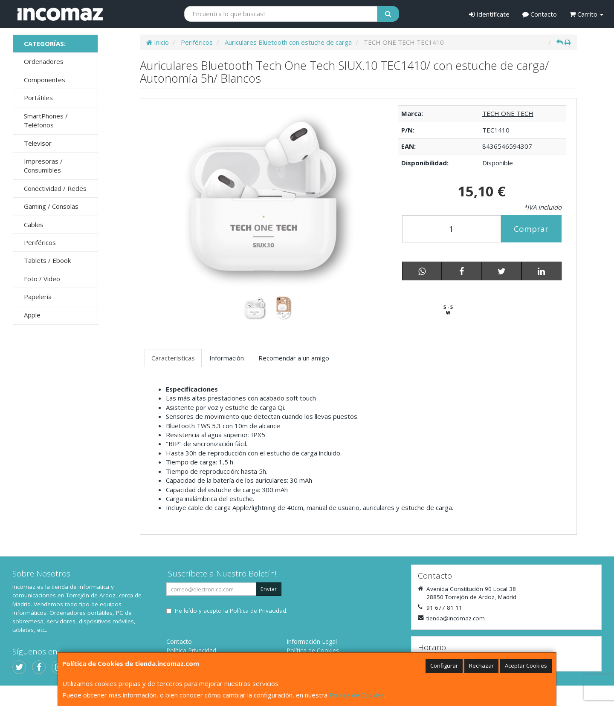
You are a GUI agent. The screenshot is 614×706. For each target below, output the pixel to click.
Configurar (444, 665)
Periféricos (40, 242)
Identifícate (489, 14)
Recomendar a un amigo (293, 358)
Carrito (586, 14)
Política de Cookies (356, 695)
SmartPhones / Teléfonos (46, 120)
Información (226, 358)
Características (173, 358)
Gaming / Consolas (51, 206)
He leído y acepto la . (231, 610)
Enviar (269, 589)
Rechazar (481, 665)
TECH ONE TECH (507, 113)
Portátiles (38, 97)
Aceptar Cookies (526, 665)
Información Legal (312, 641)
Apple (32, 315)
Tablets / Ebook (47, 260)
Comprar (531, 228)
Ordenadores (44, 61)
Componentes (44, 79)
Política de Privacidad (258, 610)
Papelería (38, 296)
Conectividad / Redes (55, 188)
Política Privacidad (191, 650)
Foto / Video (42, 278)
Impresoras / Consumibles (43, 165)
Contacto (539, 14)
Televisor (38, 143)
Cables (33, 224)
